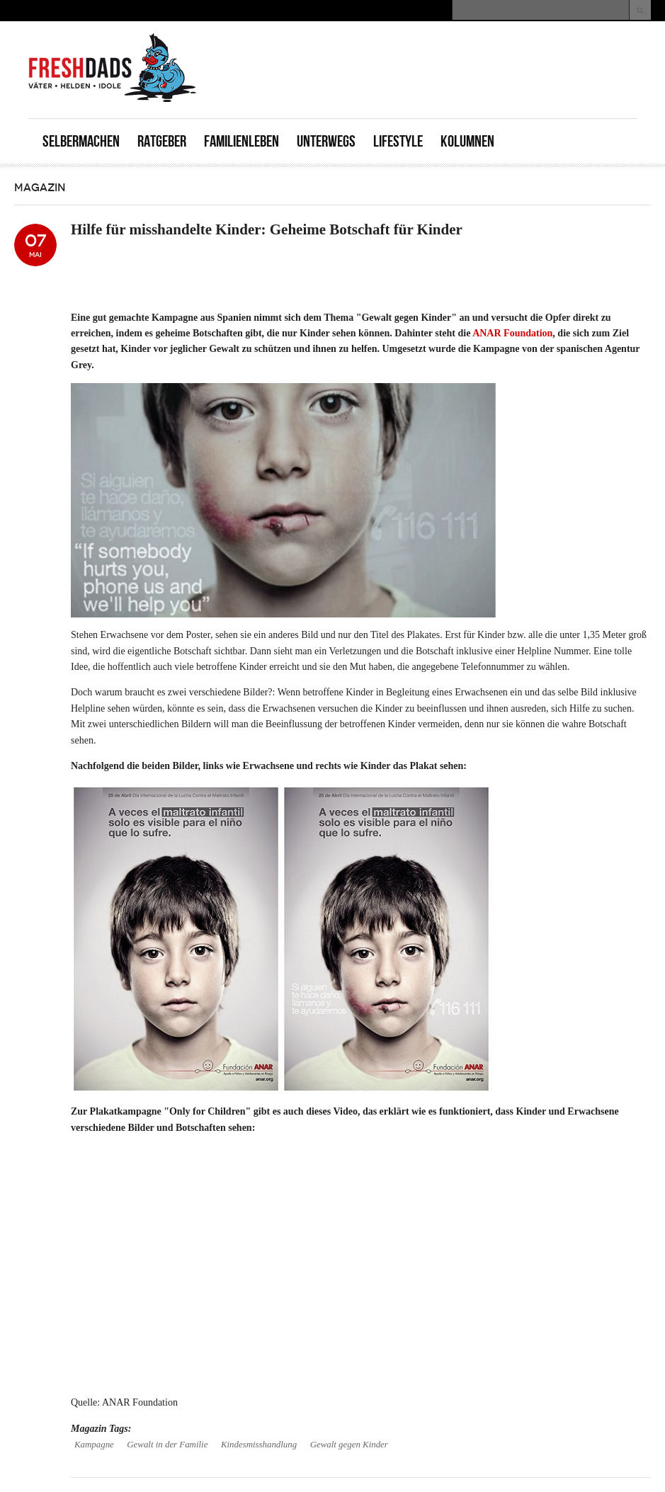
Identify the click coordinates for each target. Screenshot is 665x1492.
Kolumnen (467, 141)
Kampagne (94, 1445)
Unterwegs (326, 141)
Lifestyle (398, 141)
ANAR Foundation (512, 333)
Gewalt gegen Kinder (349, 1445)
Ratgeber (161, 141)
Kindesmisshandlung (259, 1445)
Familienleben (241, 141)
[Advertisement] (471, 53)
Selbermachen (81, 141)
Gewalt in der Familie (167, 1445)
